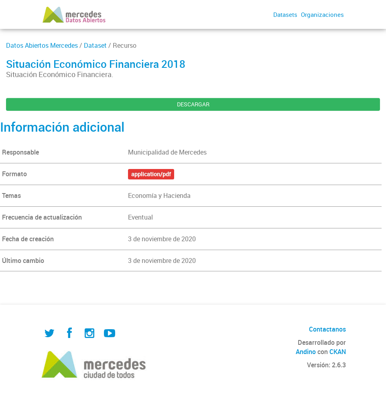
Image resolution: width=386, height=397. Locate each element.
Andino (306, 351)
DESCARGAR (193, 104)
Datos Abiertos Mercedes (42, 45)
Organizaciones (322, 14)
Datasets (285, 14)
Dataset (95, 45)
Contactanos (327, 329)
